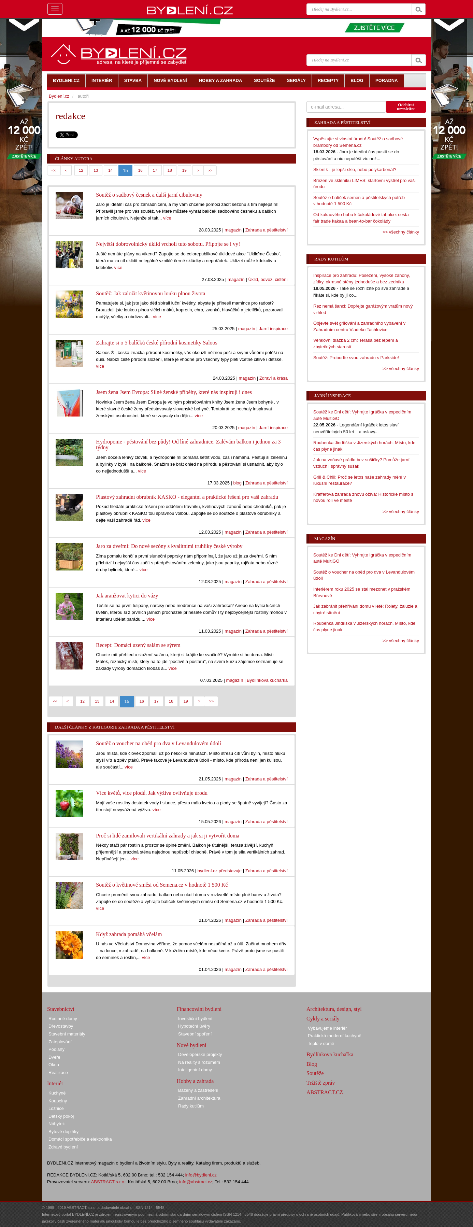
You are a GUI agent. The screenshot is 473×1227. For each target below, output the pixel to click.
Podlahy (56, 1049)
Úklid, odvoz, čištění (268, 279)
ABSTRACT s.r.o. (108, 1181)
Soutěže (315, 1073)
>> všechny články (401, 232)
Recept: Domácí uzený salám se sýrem (138, 645)
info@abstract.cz (195, 1181)
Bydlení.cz (59, 96)
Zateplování (60, 1041)
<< (54, 170)
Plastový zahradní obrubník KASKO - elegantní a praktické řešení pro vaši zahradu (187, 497)
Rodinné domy (62, 1018)
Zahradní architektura (199, 1098)
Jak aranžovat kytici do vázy (127, 595)
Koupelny (57, 1100)
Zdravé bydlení (63, 1147)
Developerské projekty (200, 1054)
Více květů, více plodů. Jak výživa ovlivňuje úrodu (151, 793)
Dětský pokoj (61, 1116)
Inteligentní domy (195, 1069)
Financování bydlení (199, 1009)
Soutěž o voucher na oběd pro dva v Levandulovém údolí (158, 743)
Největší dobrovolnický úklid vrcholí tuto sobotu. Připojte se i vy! (168, 244)
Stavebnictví (60, 1009)
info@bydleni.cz (201, 1174)
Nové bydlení (191, 1045)
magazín (233, 229)
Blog (311, 1064)
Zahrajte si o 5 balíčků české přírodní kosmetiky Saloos (156, 342)
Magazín (324, 538)
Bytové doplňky (63, 1131)
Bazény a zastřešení (198, 1090)
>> (210, 170)
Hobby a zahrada (195, 1081)
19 (184, 170)
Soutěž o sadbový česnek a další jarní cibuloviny (149, 195)
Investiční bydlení (195, 1018)
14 (110, 170)
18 (170, 170)
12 (81, 170)
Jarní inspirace (273, 328)
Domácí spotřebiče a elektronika (80, 1139)
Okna (53, 1064)
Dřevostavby (60, 1026)
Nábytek (56, 1123)
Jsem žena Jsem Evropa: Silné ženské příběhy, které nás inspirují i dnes (174, 392)
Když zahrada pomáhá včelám (129, 934)
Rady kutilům (331, 259)
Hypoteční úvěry (194, 1026)
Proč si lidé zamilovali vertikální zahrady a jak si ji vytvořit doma (167, 835)
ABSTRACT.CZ (324, 1092)
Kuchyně (57, 1093)
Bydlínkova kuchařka (267, 680)
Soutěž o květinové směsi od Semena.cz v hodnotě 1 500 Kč (162, 885)
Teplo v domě (321, 1043)
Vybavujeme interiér (327, 1028)
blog (237, 482)
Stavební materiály (66, 1033)
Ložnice (56, 1108)
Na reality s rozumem (199, 1062)
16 (140, 170)
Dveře (54, 1057)
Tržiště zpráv (320, 1083)
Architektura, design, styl (334, 1009)
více (167, 218)
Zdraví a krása (273, 378)
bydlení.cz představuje (220, 870)
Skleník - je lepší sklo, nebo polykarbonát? (355, 169)
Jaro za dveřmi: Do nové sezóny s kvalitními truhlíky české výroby (169, 546)
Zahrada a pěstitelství (266, 229)
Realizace (58, 1072)
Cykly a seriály (323, 1018)
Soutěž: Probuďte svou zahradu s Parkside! (356, 357)
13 (96, 170)
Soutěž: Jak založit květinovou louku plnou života (150, 293)
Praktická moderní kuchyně (334, 1035)
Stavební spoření (195, 1033)
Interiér (55, 1083)
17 (155, 170)
